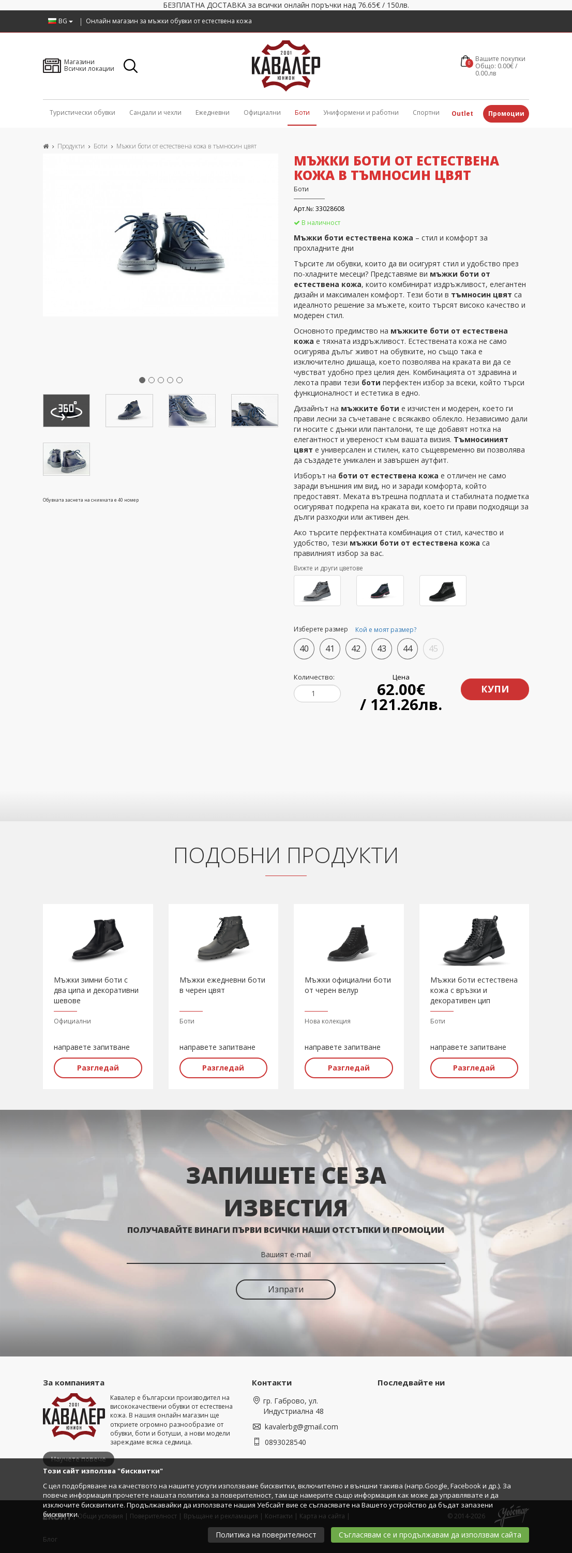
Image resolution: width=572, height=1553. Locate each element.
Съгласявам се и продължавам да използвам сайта (430, 1535)
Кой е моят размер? (385, 629)
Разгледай (98, 1065)
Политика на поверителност (266, 1535)
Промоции (506, 113)
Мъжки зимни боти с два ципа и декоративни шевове (96, 988)
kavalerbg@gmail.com (301, 1424)
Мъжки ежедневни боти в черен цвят (222, 983)
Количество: (314, 677)
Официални (262, 112)
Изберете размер (356, 630)
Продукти (71, 146)
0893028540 (285, 1440)
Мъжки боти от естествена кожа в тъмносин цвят (186, 146)
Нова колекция (328, 1019)
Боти (302, 112)
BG (60, 21)
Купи (495, 686)
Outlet (462, 113)
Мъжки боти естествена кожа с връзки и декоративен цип (474, 988)
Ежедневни (212, 112)
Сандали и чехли (155, 112)
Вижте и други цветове (328, 568)
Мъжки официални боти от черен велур (348, 983)
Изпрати (286, 1287)
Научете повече (78, 1456)
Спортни (426, 112)
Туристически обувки (82, 112)
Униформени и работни (361, 112)
